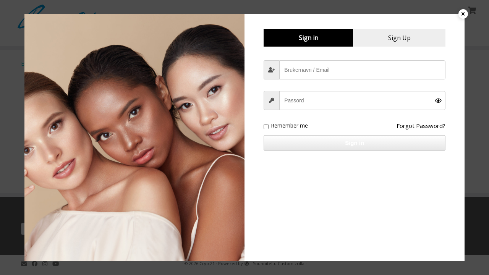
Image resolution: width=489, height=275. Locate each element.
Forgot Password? (421, 125)
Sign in (354, 142)
